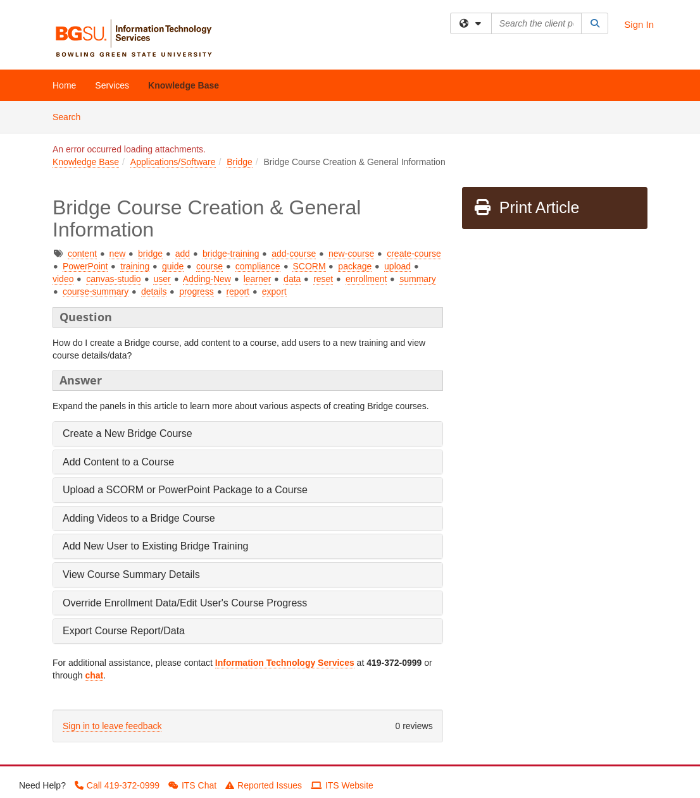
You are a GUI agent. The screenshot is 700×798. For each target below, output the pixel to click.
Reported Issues (263, 785)
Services (112, 85)
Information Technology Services (284, 663)
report (237, 291)
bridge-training (231, 254)
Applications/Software (173, 162)
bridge (150, 254)
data (292, 279)
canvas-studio (113, 279)
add (182, 254)
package (355, 266)
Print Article (526, 207)
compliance (257, 266)
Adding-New (207, 279)
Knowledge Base (183, 85)
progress (196, 291)
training (134, 266)
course (209, 266)
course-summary (95, 291)
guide (173, 266)
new (117, 254)
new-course (351, 254)
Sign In (639, 24)
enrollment (366, 279)
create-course (414, 254)
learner (258, 279)
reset (323, 279)
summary (417, 279)
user (161, 279)
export (274, 291)
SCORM (308, 266)
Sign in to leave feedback (112, 726)
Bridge (239, 162)
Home (64, 85)
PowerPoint (85, 266)
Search (71, 116)
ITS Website (342, 785)
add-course (294, 254)
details (153, 291)
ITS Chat (192, 785)
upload (397, 266)
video (63, 279)
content (82, 254)
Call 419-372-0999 (117, 785)
